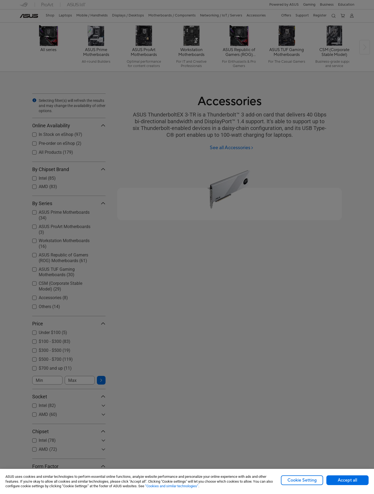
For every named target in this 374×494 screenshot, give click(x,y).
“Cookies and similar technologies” (171, 486)
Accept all (347, 480)
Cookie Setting (302, 480)
